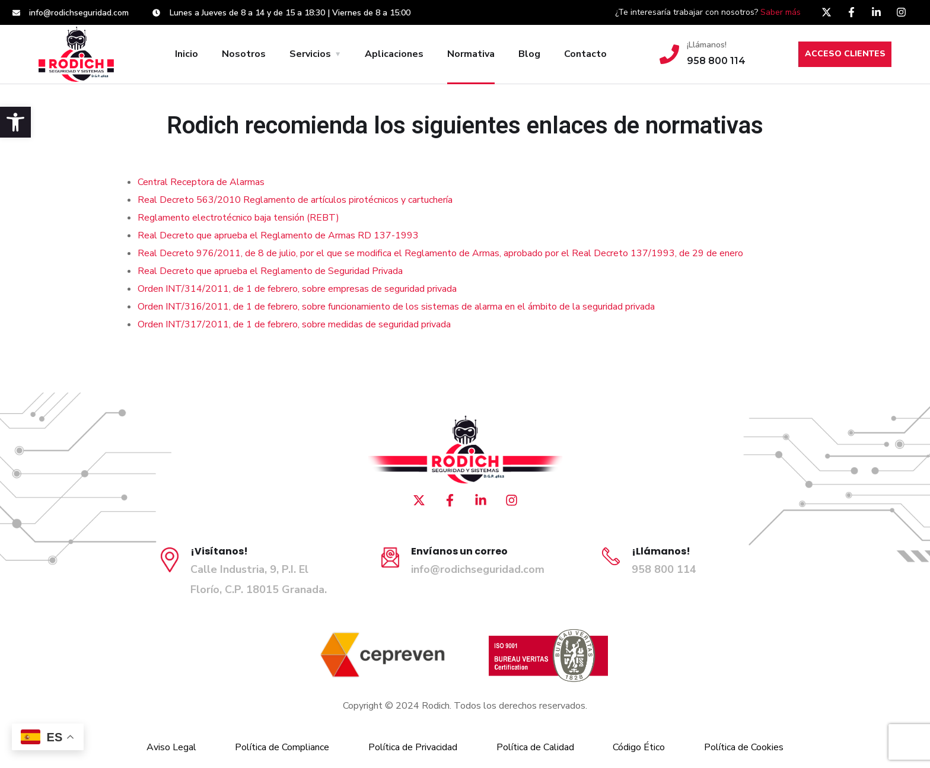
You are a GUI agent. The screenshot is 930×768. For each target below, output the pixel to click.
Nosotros (244, 53)
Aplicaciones (394, 53)
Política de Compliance (282, 747)
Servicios (310, 53)
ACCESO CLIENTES (845, 53)
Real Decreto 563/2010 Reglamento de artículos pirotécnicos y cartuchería (295, 199)
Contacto (585, 53)
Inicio (186, 53)
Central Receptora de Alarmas (201, 182)
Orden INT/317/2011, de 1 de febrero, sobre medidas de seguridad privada (294, 324)
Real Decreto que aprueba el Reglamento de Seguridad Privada (270, 271)
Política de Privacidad (412, 747)
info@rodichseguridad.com (477, 569)
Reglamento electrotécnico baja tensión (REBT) (238, 217)
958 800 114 (664, 569)
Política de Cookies (744, 747)
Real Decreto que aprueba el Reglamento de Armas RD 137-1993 (278, 235)
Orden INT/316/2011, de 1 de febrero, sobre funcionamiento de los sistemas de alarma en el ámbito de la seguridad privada (396, 306)
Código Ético (639, 747)
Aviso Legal (171, 747)
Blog (529, 53)
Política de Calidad (535, 747)
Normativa (471, 53)
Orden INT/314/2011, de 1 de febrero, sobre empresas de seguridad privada (297, 288)
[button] (15, 122)
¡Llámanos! (707, 44)
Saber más (780, 12)
